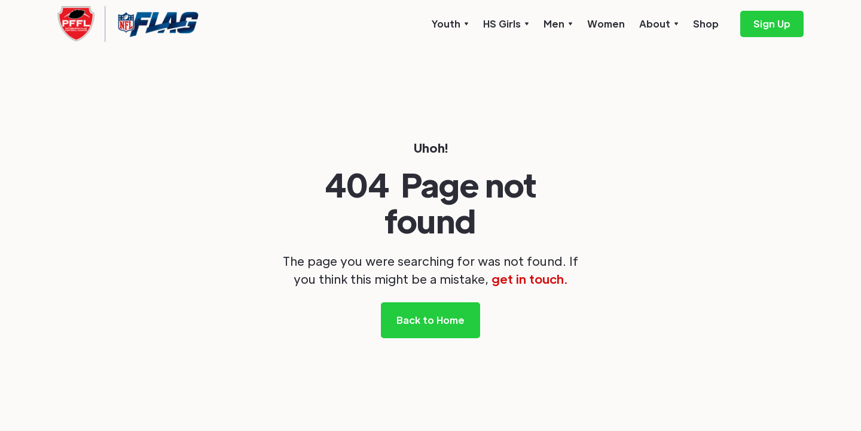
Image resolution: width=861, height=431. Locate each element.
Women (606, 23)
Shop (706, 23)
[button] (450, 24)
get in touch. (529, 279)
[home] (128, 24)
